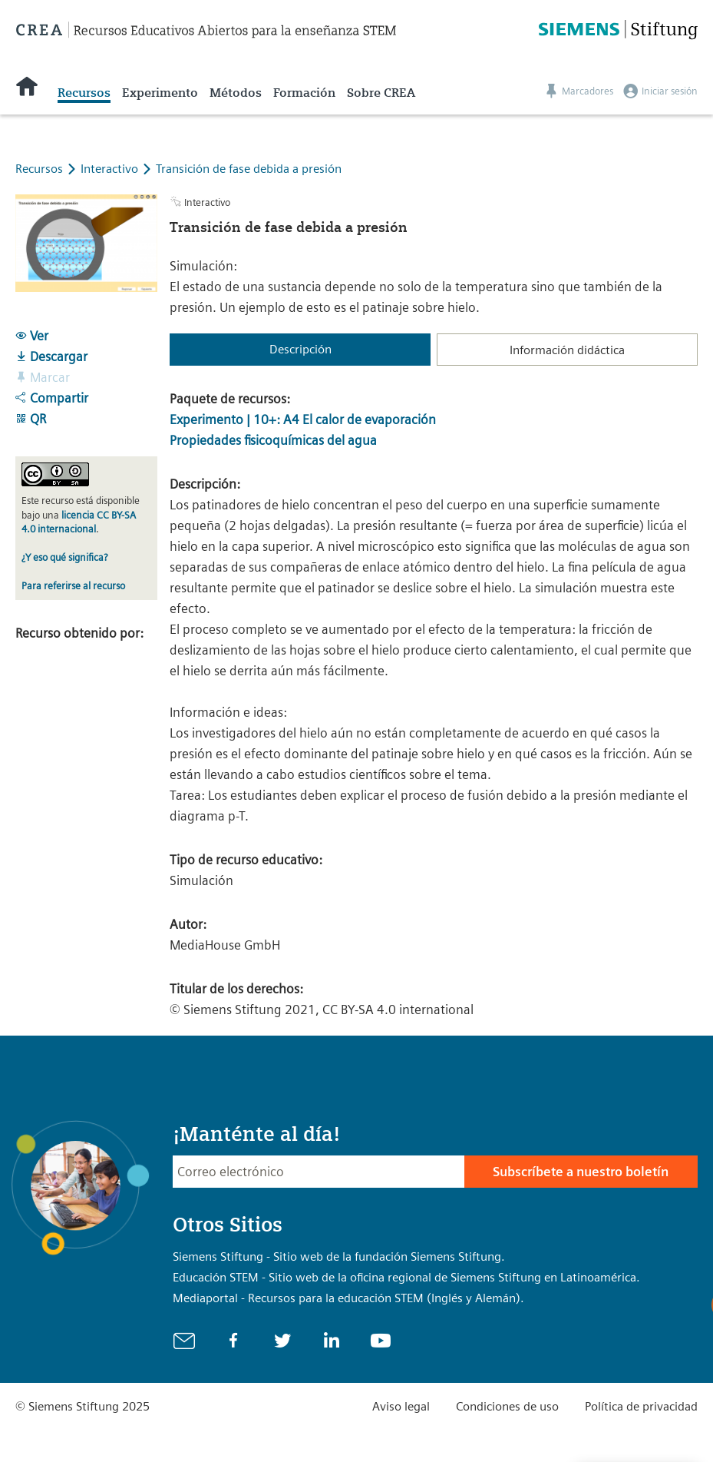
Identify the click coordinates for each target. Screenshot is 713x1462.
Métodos (236, 92)
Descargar (51, 356)
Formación (304, 92)
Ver (31, 335)
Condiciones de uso (507, 1406)
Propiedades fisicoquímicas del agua (273, 440)
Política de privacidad (641, 1406)
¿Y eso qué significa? (64, 557)
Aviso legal (401, 1406)
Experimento (160, 92)
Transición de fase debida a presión (249, 168)
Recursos (84, 92)
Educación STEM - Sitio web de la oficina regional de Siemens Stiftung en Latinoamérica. (406, 1277)
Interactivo (111, 168)
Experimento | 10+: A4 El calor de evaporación (303, 419)
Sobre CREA (381, 92)
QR (30, 418)
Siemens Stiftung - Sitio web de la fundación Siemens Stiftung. (339, 1256)
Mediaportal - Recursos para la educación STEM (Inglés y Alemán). (348, 1298)
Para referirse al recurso (73, 586)
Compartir (51, 398)
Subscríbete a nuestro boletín (580, 1171)
